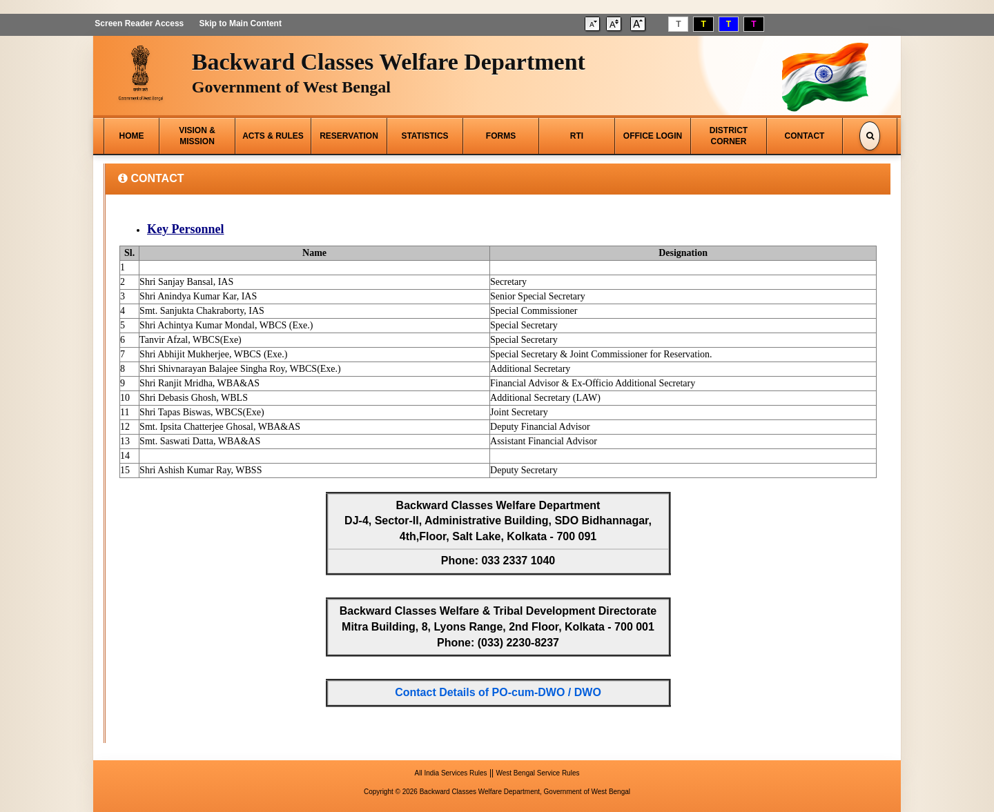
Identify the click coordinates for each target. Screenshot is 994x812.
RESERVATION (349, 136)
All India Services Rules (451, 773)
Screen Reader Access (137, 23)
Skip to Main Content (239, 23)
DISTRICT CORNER (729, 136)
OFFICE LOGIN (652, 136)
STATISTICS (424, 136)
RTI (576, 136)
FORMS (501, 136)
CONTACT (805, 136)
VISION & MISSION (197, 136)
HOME (131, 136)
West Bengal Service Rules (537, 773)
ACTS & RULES (273, 136)
